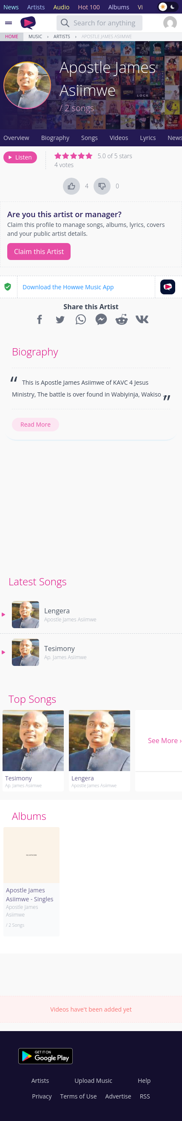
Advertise (118, 1096)
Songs (89, 138)
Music (35, 36)
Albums (29, 816)
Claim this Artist (39, 251)
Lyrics (148, 138)
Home (11, 36)
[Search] (65, 23)
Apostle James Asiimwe (107, 36)
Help (144, 1080)
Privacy (41, 1096)
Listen (19, 157)
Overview (16, 138)
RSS (145, 1096)
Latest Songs (38, 581)
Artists (62, 36)
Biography (55, 138)
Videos (119, 138)
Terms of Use (78, 1096)
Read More (35, 424)
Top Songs (32, 699)
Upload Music (93, 1080)
